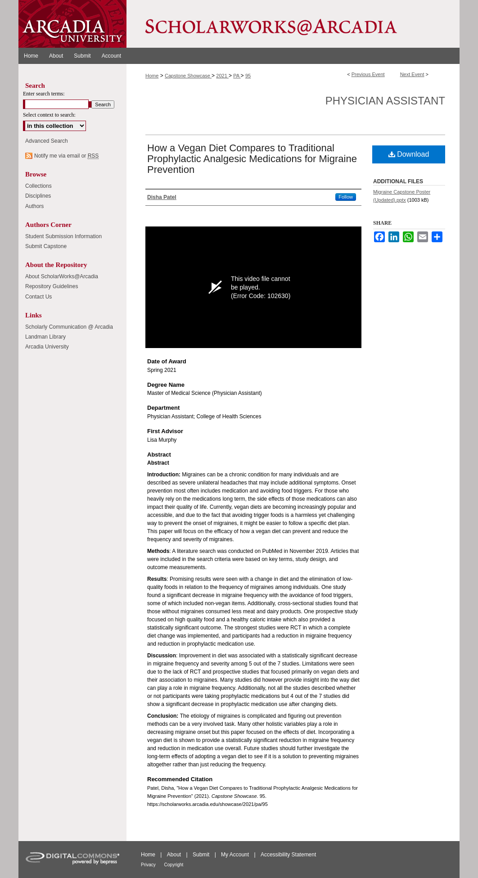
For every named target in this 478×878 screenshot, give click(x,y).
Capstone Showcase (188, 75)
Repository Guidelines (51, 286)
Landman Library (45, 337)
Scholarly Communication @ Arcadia (69, 327)
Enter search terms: (44, 94)
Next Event (412, 74)
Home (151, 75)
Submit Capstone (46, 246)
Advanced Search (46, 141)
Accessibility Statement (288, 854)
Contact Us (38, 297)
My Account (235, 854)
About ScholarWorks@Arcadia (61, 276)
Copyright (174, 864)
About (175, 854)
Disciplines (38, 196)
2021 (222, 75)
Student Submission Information (63, 236)
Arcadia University (47, 347)
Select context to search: (49, 115)
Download (408, 154)
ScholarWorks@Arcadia (293, 24)
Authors (34, 206)
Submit (202, 854)
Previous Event (368, 74)
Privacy (149, 864)
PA (236, 75)
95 (248, 75)
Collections (38, 186)
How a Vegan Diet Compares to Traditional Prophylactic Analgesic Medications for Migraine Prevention (252, 158)
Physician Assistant (385, 101)
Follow (345, 196)
